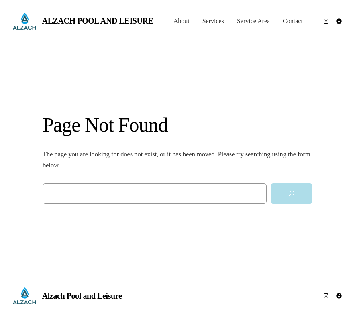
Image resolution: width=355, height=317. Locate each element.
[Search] (291, 193)
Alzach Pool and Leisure (97, 20)
